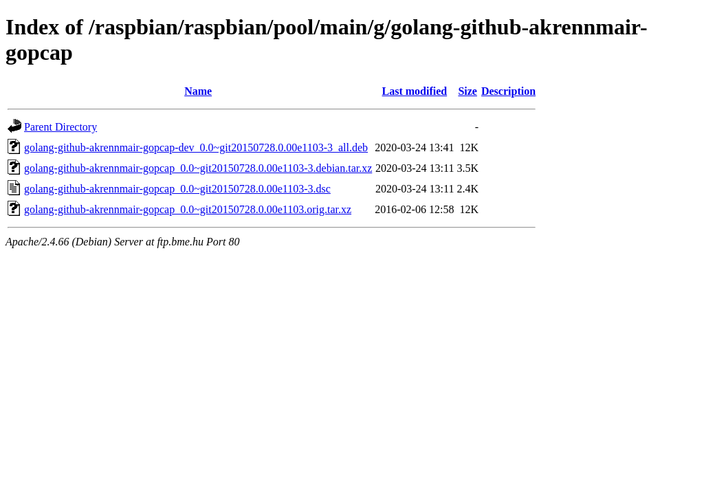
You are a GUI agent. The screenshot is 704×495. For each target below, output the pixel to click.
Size (467, 91)
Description (508, 91)
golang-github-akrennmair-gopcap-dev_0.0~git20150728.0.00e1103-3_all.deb (196, 147)
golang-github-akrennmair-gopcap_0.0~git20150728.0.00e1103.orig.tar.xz (187, 209)
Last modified (415, 91)
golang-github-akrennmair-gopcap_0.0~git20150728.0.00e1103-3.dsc (177, 189)
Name (198, 91)
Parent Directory (60, 127)
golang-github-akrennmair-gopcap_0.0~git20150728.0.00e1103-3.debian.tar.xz (198, 168)
